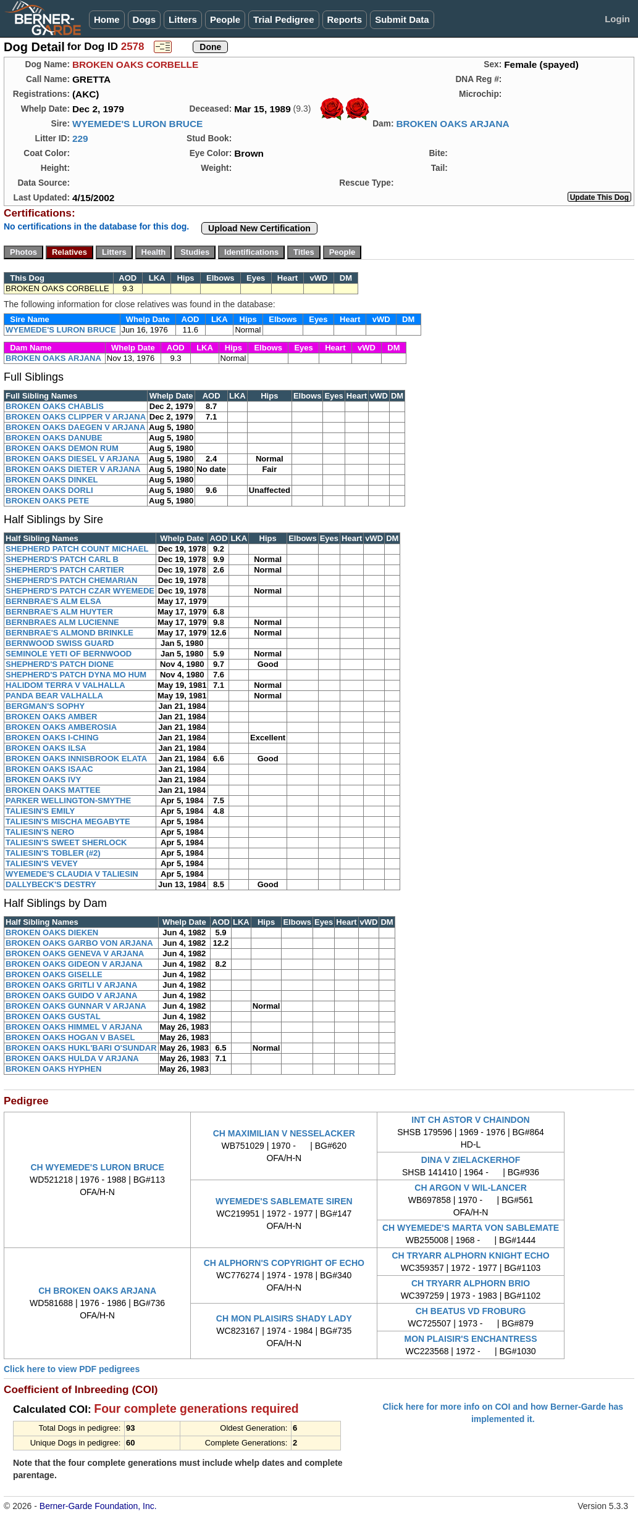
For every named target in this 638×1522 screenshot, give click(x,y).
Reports (345, 19)
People (225, 19)
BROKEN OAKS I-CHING (52, 737)
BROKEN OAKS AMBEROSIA (61, 727)
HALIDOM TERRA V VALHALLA (65, 685)
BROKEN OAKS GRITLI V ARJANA (71, 985)
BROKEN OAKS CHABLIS (55, 406)
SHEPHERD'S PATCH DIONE (60, 664)
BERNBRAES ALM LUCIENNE (62, 622)
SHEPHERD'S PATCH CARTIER (65, 569)
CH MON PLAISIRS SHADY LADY (284, 1318)
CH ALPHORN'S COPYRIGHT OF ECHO (284, 1263)
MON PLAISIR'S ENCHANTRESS (471, 1339)
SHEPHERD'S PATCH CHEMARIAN (72, 580)
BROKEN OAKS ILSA (46, 748)
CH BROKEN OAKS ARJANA (97, 1291)
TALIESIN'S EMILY (40, 811)
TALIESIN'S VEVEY (42, 863)
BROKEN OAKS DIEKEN (52, 932)
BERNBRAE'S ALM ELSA (53, 601)
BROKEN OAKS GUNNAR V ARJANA (76, 1006)
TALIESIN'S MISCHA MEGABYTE (68, 821)
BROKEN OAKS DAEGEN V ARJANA (75, 427)
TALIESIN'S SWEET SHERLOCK (66, 842)
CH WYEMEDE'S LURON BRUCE (97, 1167)
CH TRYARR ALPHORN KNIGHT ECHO (470, 1255)
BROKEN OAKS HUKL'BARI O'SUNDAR (81, 1048)
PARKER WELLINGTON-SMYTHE (68, 800)
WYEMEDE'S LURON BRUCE (137, 123)
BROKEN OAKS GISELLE (54, 974)
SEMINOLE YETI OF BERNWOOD (69, 653)
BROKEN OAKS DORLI (49, 490)
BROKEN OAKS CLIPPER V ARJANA (76, 416)
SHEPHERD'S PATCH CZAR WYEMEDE (80, 590)
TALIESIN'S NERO (40, 832)
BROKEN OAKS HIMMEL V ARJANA (74, 1027)
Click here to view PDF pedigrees (72, 1369)
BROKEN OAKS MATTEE (53, 790)
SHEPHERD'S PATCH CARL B (62, 559)
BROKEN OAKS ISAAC (49, 769)
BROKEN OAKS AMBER (51, 716)
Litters (183, 19)
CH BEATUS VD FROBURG (471, 1311)
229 (80, 138)
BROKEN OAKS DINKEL (52, 479)
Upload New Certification (259, 228)
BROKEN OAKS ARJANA (452, 123)
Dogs (144, 19)
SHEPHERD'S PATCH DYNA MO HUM (76, 674)
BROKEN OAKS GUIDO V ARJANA (71, 995)
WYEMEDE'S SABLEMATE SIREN (284, 1201)
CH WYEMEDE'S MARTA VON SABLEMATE (470, 1228)
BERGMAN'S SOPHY (45, 706)
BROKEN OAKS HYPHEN (53, 1068)
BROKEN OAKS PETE (47, 500)
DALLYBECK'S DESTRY (51, 884)
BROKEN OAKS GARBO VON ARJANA (79, 943)
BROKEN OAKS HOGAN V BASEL (70, 1037)
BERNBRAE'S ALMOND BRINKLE (69, 632)
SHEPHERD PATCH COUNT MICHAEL (77, 548)
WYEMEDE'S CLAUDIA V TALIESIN (72, 874)
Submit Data (402, 19)
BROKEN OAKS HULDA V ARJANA (72, 1058)
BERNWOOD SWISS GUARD (60, 643)
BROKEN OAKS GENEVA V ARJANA (75, 953)
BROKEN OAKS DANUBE (54, 437)
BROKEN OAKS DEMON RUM (62, 448)
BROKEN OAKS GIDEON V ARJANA (74, 964)
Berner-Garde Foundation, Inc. (98, 1506)
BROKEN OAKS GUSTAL (53, 1016)
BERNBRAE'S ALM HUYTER (59, 611)
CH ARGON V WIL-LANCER (470, 1188)
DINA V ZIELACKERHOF (470, 1160)
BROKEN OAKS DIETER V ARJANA (73, 469)
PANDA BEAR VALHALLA (54, 695)
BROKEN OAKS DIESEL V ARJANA (73, 458)
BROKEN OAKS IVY (43, 779)
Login (617, 19)
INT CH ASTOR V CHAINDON (470, 1120)
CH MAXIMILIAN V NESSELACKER (284, 1133)
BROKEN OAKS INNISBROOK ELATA (76, 758)
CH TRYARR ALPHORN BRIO (470, 1283)
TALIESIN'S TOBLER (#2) (53, 853)
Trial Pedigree (283, 19)
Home (107, 19)
